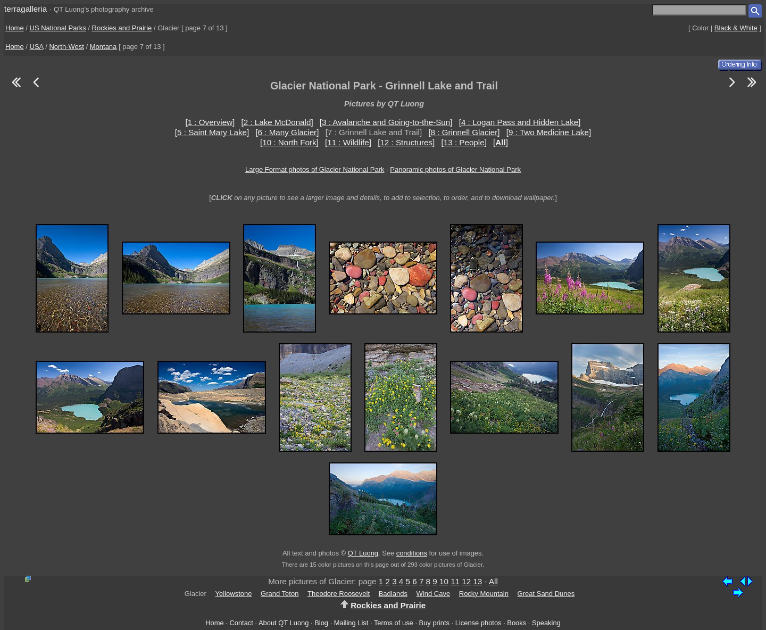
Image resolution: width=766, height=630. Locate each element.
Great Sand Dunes (546, 594)
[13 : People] (464, 142)
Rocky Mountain (484, 594)
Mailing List (351, 623)
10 (443, 581)
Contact (241, 623)
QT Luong (363, 553)
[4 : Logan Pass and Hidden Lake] (520, 122)
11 (455, 581)
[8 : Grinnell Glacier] (463, 132)
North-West (66, 47)
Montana (103, 47)
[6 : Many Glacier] (287, 132)
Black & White (735, 28)
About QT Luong (284, 623)
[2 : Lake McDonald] (277, 122)
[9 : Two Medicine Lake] (548, 132)
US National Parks (58, 28)
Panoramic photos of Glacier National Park (455, 169)
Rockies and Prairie (122, 28)
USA (37, 47)
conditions (411, 553)
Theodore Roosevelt (338, 594)
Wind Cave (434, 594)
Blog (321, 623)
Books (516, 623)
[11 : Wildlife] (348, 142)
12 (466, 581)
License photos (478, 623)
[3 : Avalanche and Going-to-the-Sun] (386, 122)
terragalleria (25, 8)
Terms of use (393, 623)
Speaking (546, 623)
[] (500, 142)
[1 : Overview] (210, 122)
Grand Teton (279, 594)
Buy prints (434, 623)
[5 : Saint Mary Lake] (212, 132)
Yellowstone (233, 594)
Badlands (393, 594)
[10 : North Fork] (289, 142)
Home (14, 28)
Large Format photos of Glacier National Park (315, 169)
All (493, 581)
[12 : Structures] (406, 142)
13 (477, 581)
